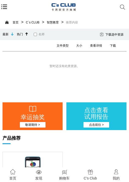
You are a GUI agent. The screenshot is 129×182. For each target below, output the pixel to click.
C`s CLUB (32, 22)
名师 (39, 34)
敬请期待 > (32, 125)
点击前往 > (96, 125)
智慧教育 (53, 22)
